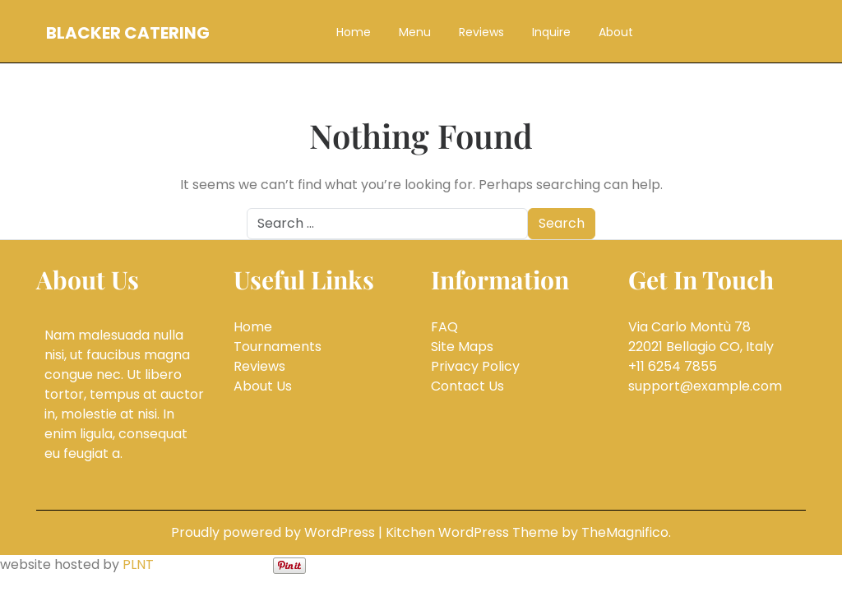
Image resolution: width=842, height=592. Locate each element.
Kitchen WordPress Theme (474, 532)
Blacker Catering (128, 32)
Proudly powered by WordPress (274, 532)
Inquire (551, 32)
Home (353, 32)
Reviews (481, 32)
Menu (415, 32)
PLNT (138, 564)
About (616, 32)
